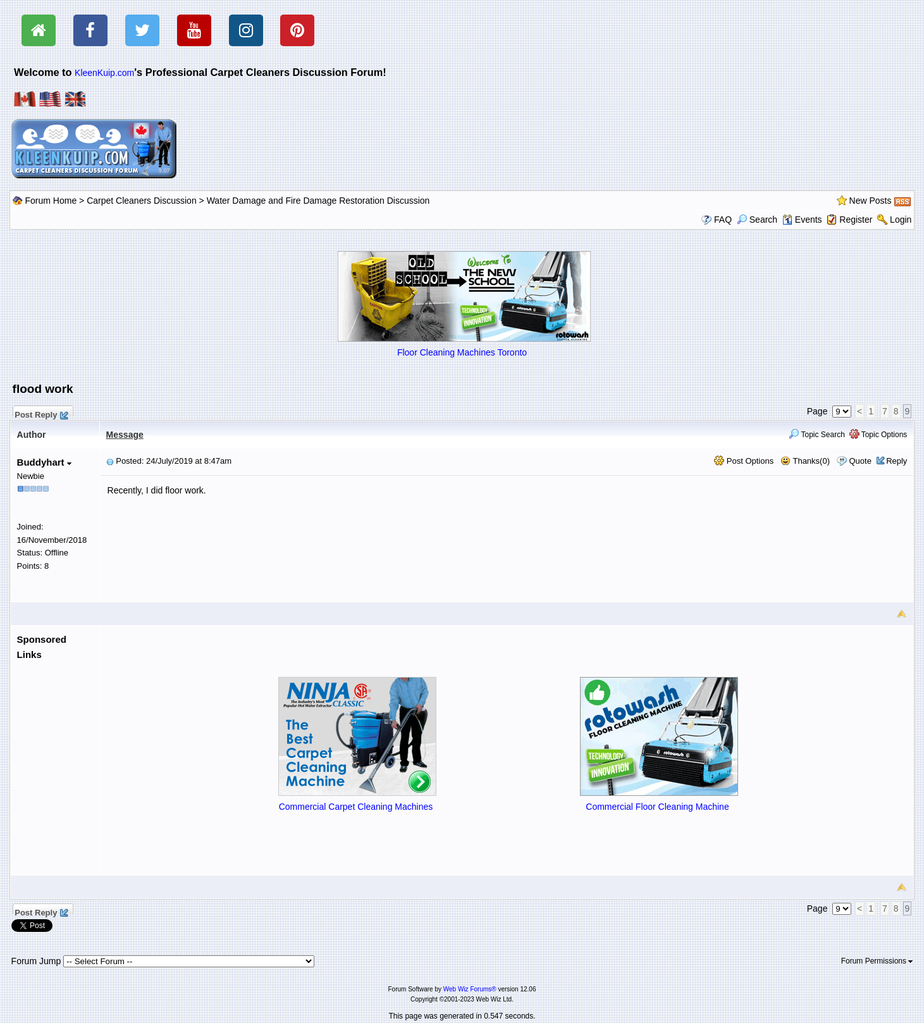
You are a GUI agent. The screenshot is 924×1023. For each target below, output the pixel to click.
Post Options (743, 461)
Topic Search (817, 434)
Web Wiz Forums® (469, 989)
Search (757, 219)
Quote (860, 461)
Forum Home (51, 200)
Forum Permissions (877, 961)
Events (802, 219)
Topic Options (878, 434)
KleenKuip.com (104, 73)
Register (855, 219)
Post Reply (41, 413)
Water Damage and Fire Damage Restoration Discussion (318, 200)
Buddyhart (44, 462)
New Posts (870, 200)
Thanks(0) (805, 461)
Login (900, 219)
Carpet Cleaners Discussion (142, 200)
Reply (896, 461)
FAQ (723, 219)
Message (125, 435)
